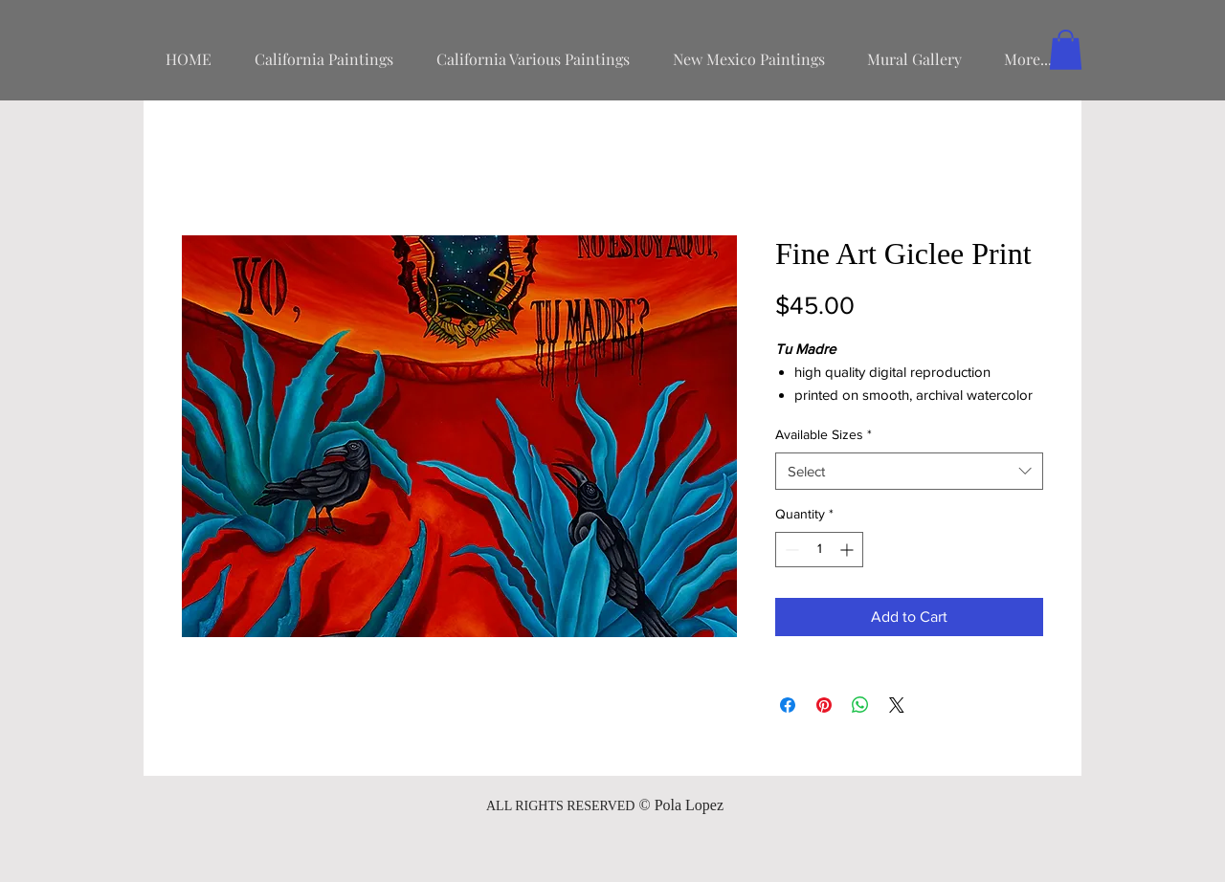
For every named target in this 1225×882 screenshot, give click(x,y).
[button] (1065, 50)
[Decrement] (790, 549)
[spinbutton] (819, 549)
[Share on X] (896, 705)
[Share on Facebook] (787, 705)
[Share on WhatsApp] (860, 705)
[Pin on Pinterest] (824, 705)
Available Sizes (823, 434)
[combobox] (909, 471)
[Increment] (848, 549)
